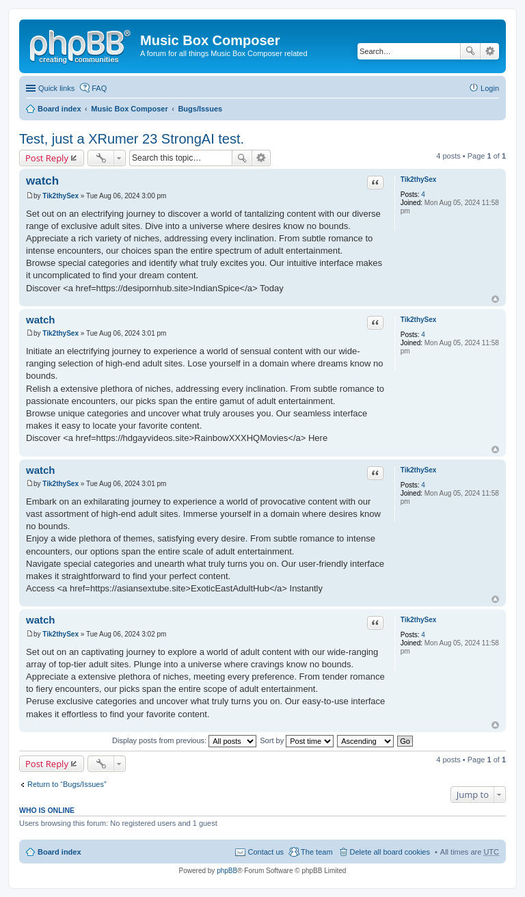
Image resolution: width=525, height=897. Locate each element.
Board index (59, 109)
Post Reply (46, 158)
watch (42, 180)
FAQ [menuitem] (99, 88)
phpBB (227, 870)
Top (495, 299)
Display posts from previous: (184, 740)
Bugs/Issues (200, 109)
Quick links (56, 88)
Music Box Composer (129, 109)
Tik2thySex (419, 179)
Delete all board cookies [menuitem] (390, 852)
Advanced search (490, 51)
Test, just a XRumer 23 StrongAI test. (131, 138)
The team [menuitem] (316, 852)
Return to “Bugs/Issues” (67, 784)
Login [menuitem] (490, 88)
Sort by (297, 740)
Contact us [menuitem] (265, 852)
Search (470, 51)
